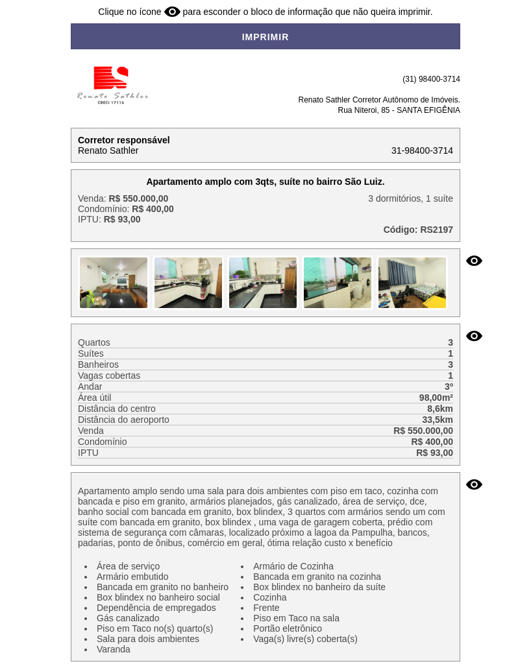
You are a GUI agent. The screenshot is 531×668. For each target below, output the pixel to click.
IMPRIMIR (266, 37)
